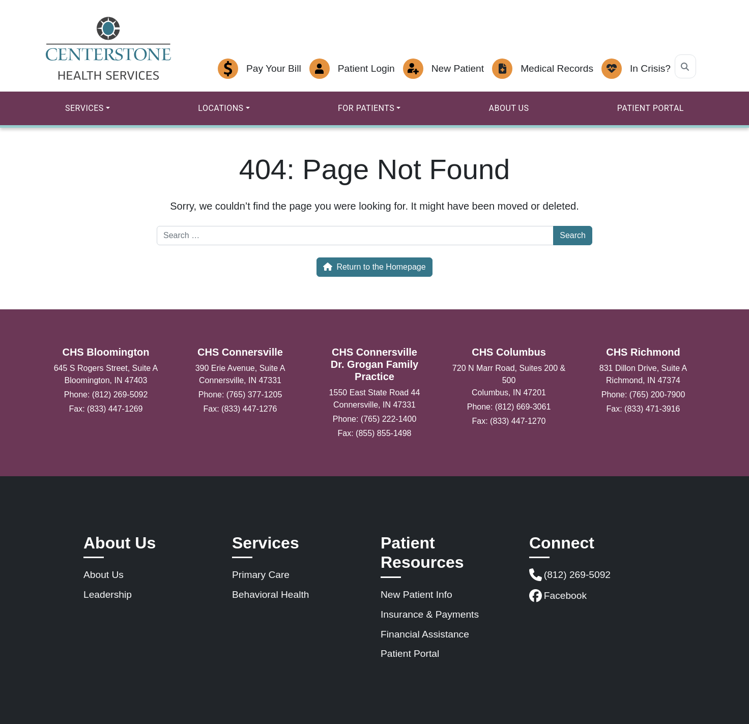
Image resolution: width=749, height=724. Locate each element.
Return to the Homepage (374, 267)
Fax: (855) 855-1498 (375, 433)
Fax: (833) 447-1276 (240, 408)
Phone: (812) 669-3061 (509, 406)
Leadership (107, 594)
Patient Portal (650, 108)
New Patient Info (416, 594)
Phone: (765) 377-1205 (240, 394)
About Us (509, 108)
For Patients (366, 108)
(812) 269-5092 (570, 575)
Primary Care (261, 574)
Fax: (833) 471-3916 (643, 408)
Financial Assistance (425, 634)
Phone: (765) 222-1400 (375, 419)
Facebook (558, 596)
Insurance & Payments (430, 614)
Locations (220, 108)
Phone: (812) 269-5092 (106, 394)
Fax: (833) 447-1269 (106, 408)
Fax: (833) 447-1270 (509, 421)
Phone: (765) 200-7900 (643, 394)
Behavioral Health (270, 594)
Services (84, 108)
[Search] (685, 66)
